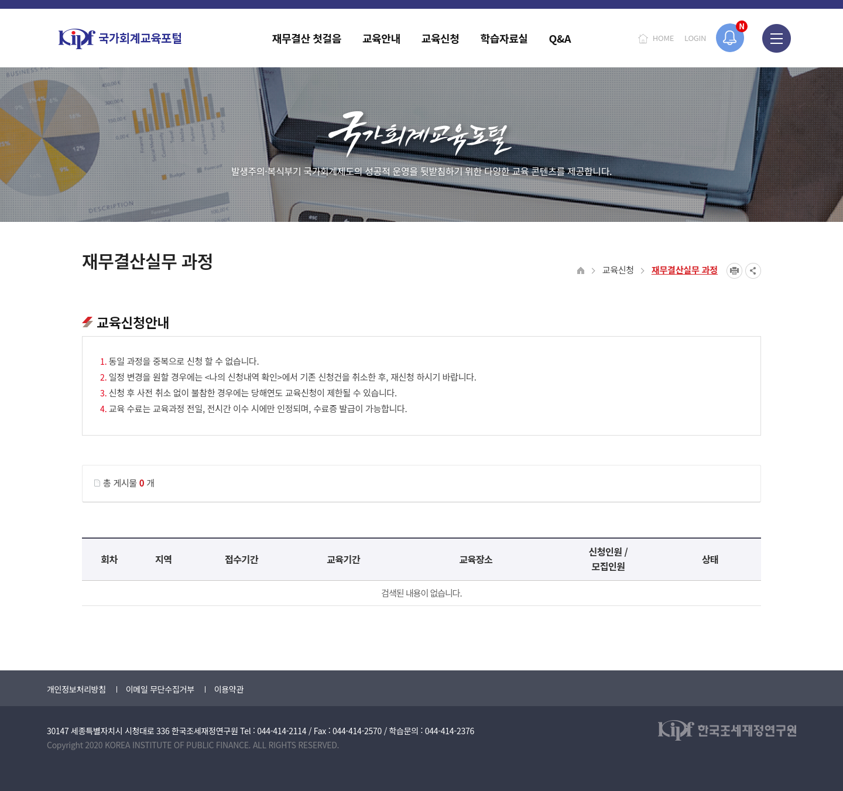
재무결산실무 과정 (685, 269)
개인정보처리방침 (76, 689)
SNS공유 (753, 271)
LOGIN (695, 37)
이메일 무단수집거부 (160, 689)
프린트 (734, 271)
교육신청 (618, 269)
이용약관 (229, 689)
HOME (663, 37)
